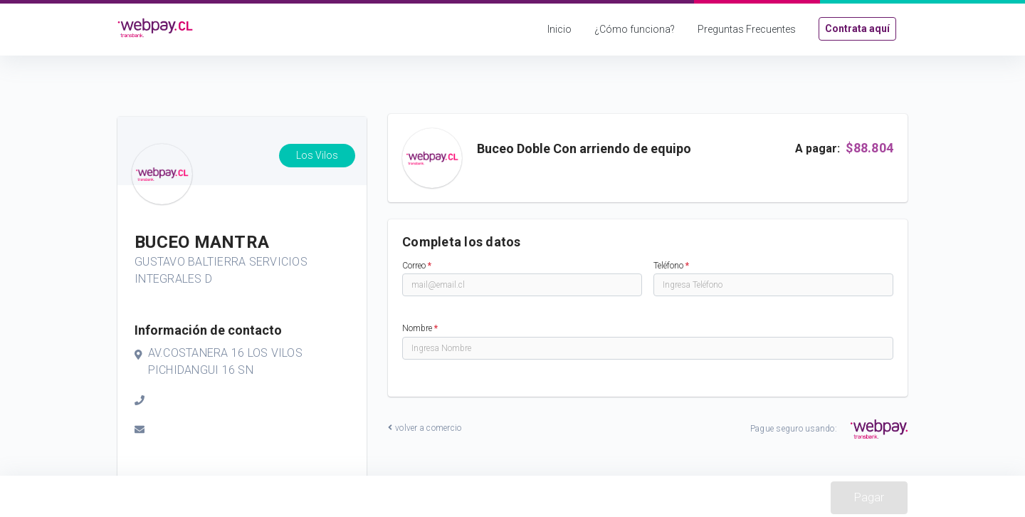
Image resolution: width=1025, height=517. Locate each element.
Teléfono (671, 266)
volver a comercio (424, 428)
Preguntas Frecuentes (747, 29)
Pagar (869, 497)
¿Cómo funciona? (634, 29)
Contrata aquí (857, 28)
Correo (416, 266)
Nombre (420, 328)
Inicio (559, 29)
